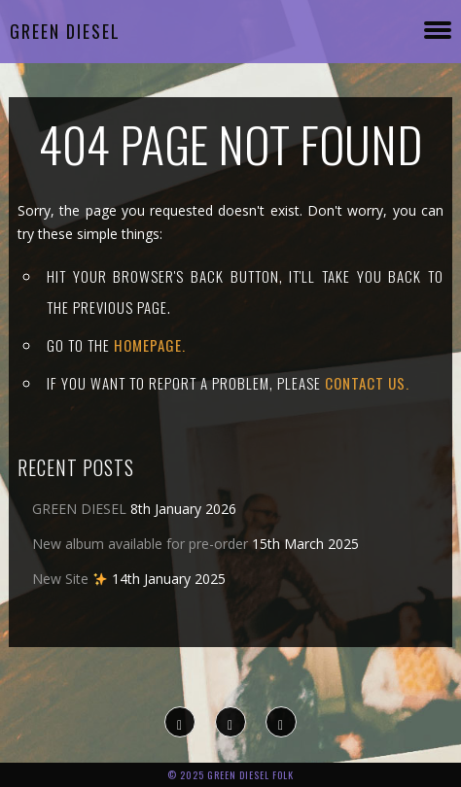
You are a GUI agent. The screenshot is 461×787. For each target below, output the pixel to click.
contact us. (367, 383)
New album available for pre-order (140, 543)
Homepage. (150, 345)
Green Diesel (65, 31)
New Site (69, 578)
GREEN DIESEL (79, 508)
